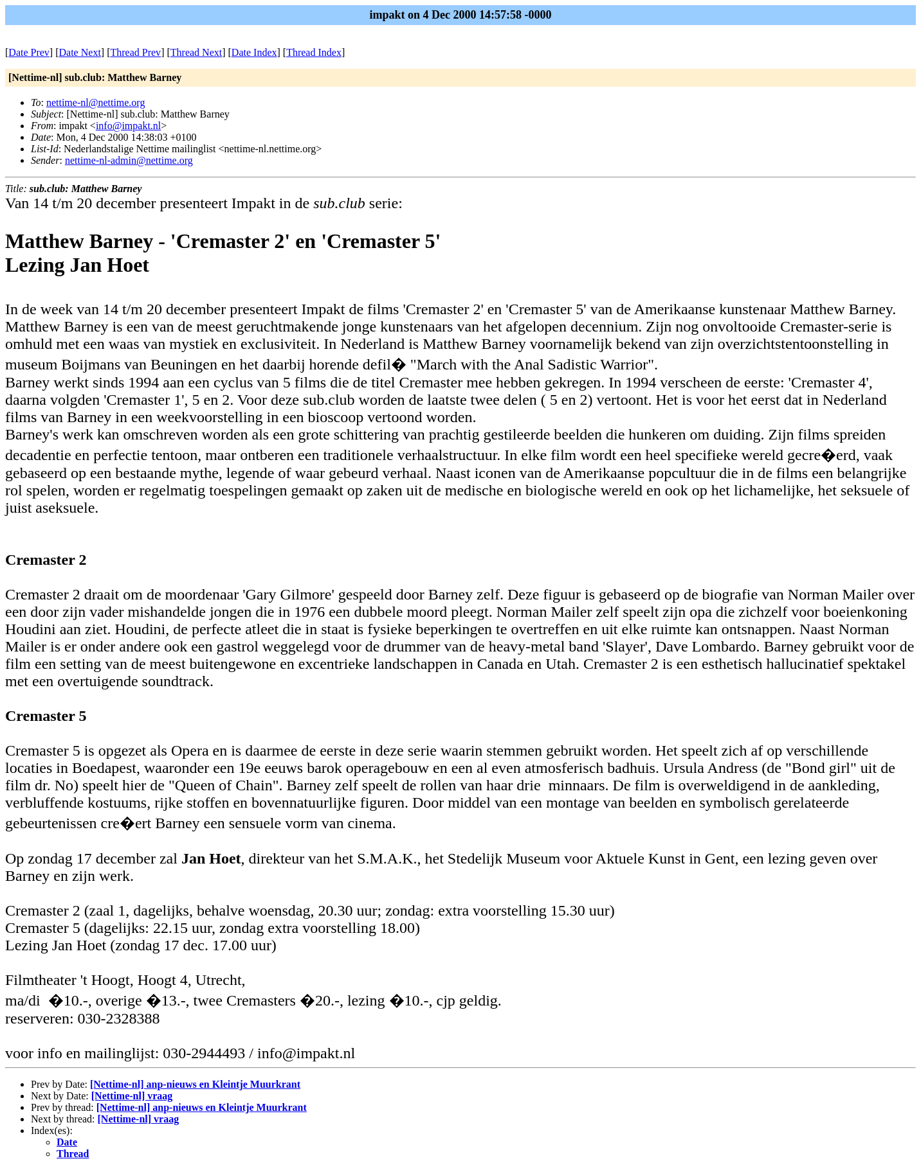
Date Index (254, 52)
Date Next (80, 52)
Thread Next (196, 52)
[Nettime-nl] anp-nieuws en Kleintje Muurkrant (195, 1084)
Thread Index (314, 52)
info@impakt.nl (128, 125)
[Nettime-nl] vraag (132, 1095)
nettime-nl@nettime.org (95, 102)
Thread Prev (135, 52)
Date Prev (29, 52)
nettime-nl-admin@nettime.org (129, 160)
